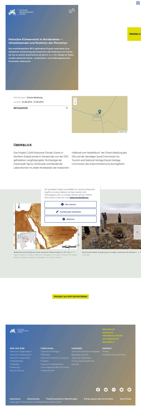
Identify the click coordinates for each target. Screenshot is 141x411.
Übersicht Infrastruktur (20, 355)
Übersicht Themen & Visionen (55, 358)
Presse (105, 351)
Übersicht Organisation (21, 351)
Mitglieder (14, 364)
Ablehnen (70, 219)
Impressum (15, 399)
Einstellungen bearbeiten (70, 212)
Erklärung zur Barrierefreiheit (98, 399)
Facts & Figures (17, 370)
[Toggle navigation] (64, 12)
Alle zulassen (70, 204)
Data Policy (125, 399)
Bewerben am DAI (80, 355)
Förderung (15, 367)
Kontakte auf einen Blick (113, 355)
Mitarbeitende (16, 361)
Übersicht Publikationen (52, 364)
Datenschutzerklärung (79, 197)
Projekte (45, 361)
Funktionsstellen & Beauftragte (61, 399)
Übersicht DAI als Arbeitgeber (86, 351)
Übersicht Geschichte (20, 358)
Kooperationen (48, 370)
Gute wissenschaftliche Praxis (55, 367)
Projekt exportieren (70, 296)
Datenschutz (33, 399)
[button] (137, 232)
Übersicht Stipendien (81, 358)
